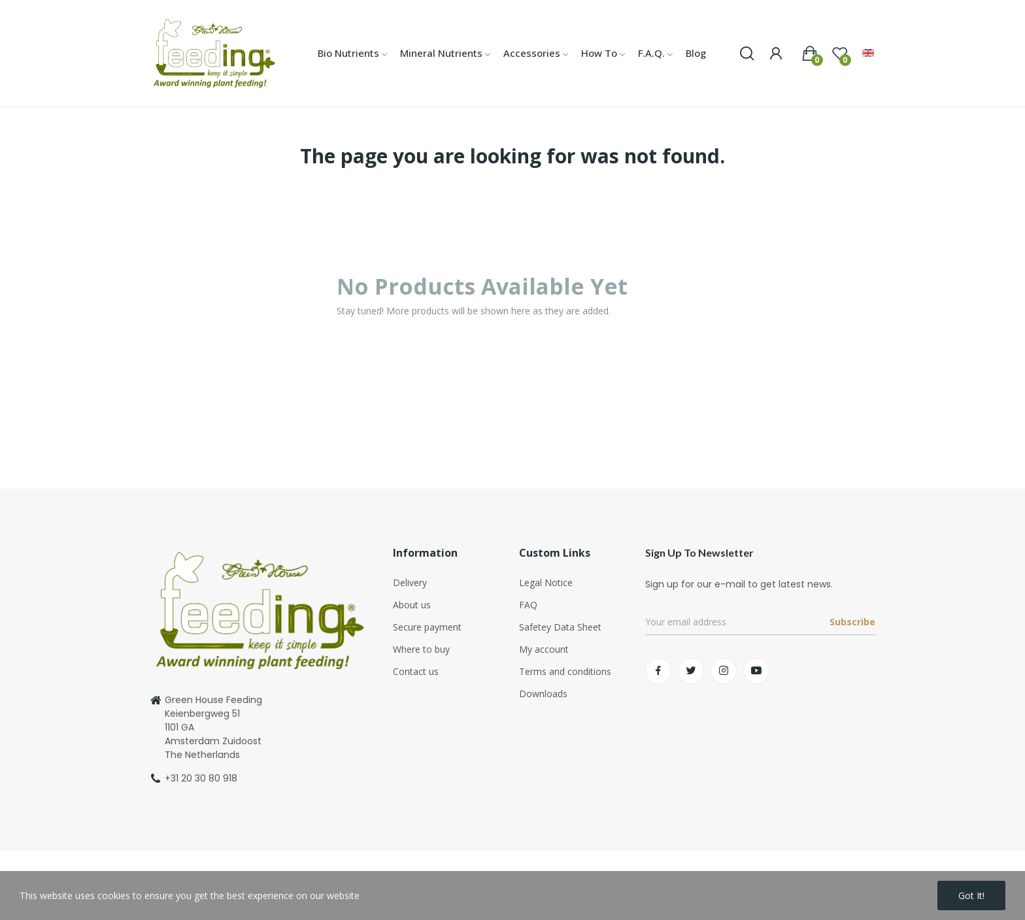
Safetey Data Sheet (560, 627)
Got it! (971, 895)
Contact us (416, 671)
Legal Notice (546, 582)
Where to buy (421, 649)
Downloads (543, 693)
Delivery (410, 582)
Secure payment (427, 627)
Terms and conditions (565, 671)
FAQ (528, 605)
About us (412, 605)
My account (544, 649)
